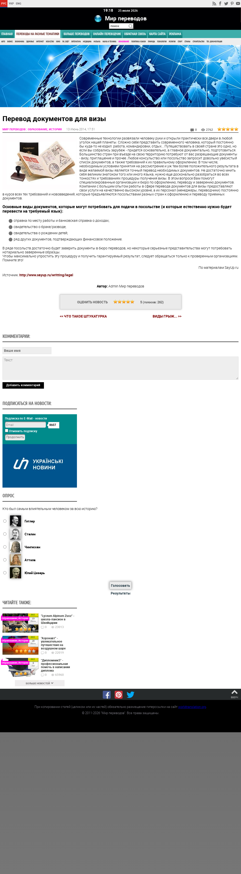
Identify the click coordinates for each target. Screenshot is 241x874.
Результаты (121, 593)
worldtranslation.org (192, 706)
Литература (76, 42)
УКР (11, 3)
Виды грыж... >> (167, 316)
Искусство (50, 42)
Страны (187, 42)
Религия (172, 42)
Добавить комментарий (23, 385)
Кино (58, 42)
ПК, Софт (65, 42)
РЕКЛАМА (175, 34)
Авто (3, 42)
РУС (3, 3)
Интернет (40, 42)
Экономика (19, 42)
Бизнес (10, 42)
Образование (123, 42)
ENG (18, 3)
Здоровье (30, 42)
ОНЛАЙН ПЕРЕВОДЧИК (107, 34)
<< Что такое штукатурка (83, 316)
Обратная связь (135, 34)
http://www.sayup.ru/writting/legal (46, 274)
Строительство (198, 42)
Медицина (87, 42)
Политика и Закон (138, 42)
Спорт (180, 42)
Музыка (97, 42)
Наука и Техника (109, 42)
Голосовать (120, 585)
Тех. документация (214, 42)
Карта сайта (157, 34)
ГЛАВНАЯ (7, 34)
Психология (162, 42)
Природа (151, 42)
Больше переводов (77, 34)
